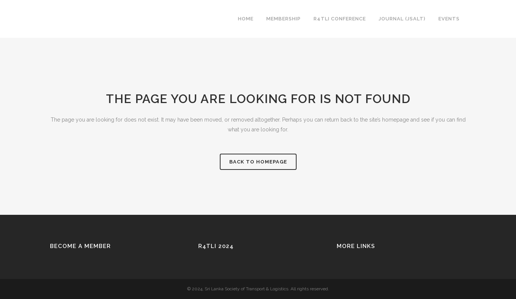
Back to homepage (258, 162)
